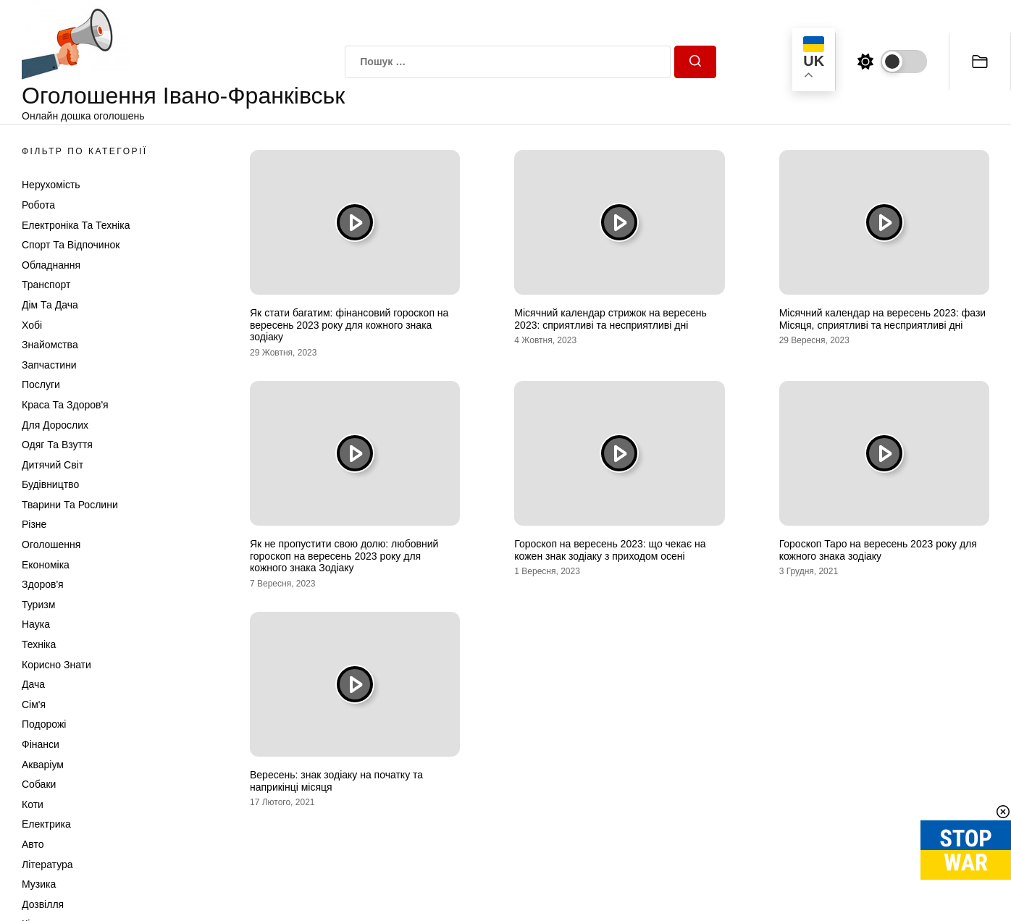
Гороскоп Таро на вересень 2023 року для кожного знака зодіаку (878, 550)
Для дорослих (55, 425)
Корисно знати (56, 664)
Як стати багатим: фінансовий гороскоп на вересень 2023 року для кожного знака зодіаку (349, 325)
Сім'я (34, 704)
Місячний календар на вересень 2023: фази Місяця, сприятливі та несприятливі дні (882, 319)
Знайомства (50, 344)
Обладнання (51, 265)
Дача (33, 684)
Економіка (46, 565)
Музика (39, 884)
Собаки (39, 784)
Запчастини (49, 365)
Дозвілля (43, 904)
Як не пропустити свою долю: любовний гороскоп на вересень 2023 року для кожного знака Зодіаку (344, 556)
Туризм (38, 604)
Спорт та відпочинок (70, 245)
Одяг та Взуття (57, 444)
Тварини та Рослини (70, 504)
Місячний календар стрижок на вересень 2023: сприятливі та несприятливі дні (610, 319)
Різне (34, 524)
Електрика (46, 824)
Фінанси (40, 744)
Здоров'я (43, 584)
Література (47, 864)
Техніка (39, 644)
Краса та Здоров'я (65, 405)
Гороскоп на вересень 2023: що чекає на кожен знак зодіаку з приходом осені (609, 550)
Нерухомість (51, 184)
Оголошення (51, 544)
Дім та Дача (50, 305)
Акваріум (43, 764)
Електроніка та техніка (76, 225)
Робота (38, 205)
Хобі (32, 325)
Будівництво (50, 484)
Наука (36, 624)
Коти (32, 804)
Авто (33, 844)
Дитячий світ (52, 465)
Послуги (41, 384)
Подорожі (44, 724)
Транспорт (46, 284)
